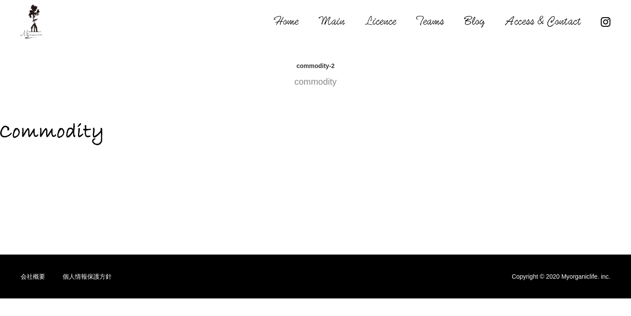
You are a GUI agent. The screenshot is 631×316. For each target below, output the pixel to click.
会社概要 (33, 276)
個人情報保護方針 (87, 276)
